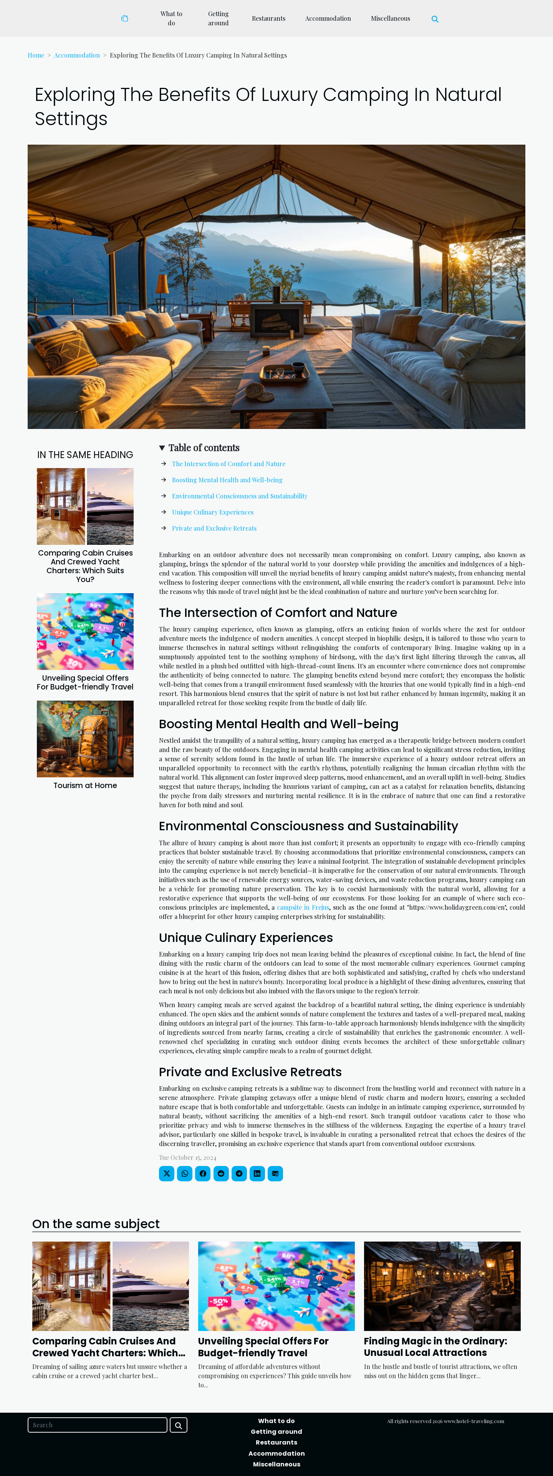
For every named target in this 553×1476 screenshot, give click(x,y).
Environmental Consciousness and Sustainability (240, 496)
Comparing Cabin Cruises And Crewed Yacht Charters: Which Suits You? (85, 566)
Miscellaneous (390, 18)
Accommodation (328, 18)
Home (36, 55)
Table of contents (204, 447)
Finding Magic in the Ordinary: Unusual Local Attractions (435, 1347)
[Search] (97, 1425)
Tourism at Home (85, 785)
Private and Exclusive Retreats (214, 528)
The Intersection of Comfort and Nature (228, 464)
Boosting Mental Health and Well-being (227, 480)
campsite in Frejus (303, 907)
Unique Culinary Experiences (212, 512)
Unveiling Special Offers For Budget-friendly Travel (85, 682)
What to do (171, 18)
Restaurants (268, 18)
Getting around (218, 18)
